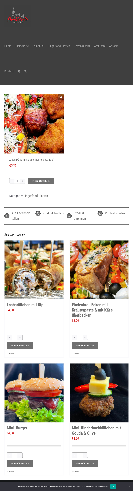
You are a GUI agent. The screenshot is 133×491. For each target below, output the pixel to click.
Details (11, 354)
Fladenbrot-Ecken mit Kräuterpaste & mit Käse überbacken (92, 310)
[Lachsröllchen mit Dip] (34, 269)
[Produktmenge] (17, 181)
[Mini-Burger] (34, 392)
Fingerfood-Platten (36, 196)
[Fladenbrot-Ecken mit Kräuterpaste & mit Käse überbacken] (99, 269)
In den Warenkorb (41, 181)
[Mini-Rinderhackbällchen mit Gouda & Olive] (99, 392)
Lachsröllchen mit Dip (25, 304)
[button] (25, 69)
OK (113, 486)
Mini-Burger (17, 427)
